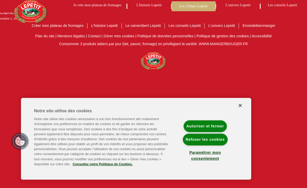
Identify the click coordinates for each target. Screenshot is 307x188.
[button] (20, 141)
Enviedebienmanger (259, 26)
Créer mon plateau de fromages (58, 26)
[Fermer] (240, 105)
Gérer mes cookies (118, 36)
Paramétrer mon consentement (205, 155)
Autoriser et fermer (205, 126)
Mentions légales (71, 36)
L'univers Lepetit (238, 5)
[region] (136, 139)
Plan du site (44, 36)
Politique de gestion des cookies (222, 36)
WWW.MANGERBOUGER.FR (223, 44)
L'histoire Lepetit (149, 5)
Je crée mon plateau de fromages (97, 5)
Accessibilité (261, 36)
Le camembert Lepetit (143, 26)
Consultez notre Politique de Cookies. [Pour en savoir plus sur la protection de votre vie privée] (103, 164)
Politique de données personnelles (165, 36)
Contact (94, 36)
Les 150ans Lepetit (194, 6)
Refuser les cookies (205, 139)
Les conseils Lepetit (282, 5)
